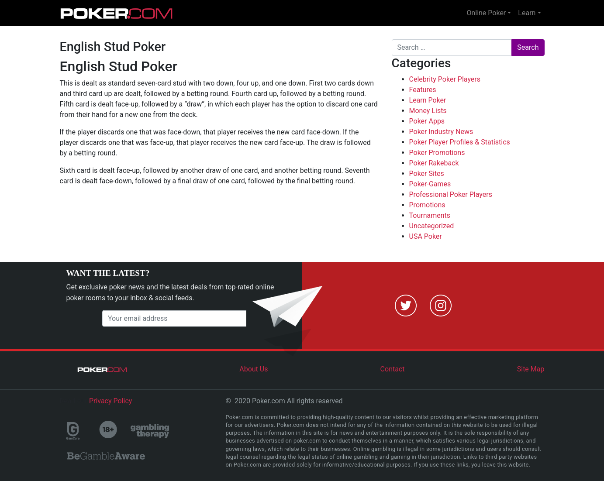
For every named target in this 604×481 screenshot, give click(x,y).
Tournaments (430, 215)
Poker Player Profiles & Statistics (459, 142)
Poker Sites (426, 173)
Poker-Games (430, 184)
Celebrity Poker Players (445, 79)
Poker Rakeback (434, 163)
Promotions (427, 205)
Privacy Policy (110, 401)
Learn (526, 13)
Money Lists (428, 111)
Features (422, 90)
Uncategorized (431, 226)
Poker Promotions (437, 152)
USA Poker (425, 236)
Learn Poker (427, 100)
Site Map (531, 369)
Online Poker (486, 13)
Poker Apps (427, 121)
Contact (392, 369)
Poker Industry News (441, 131)
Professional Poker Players (450, 194)
